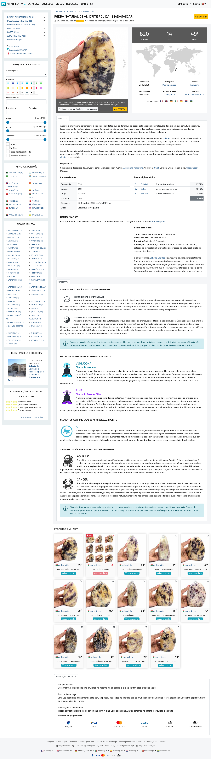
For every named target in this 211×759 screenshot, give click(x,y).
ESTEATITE (14, 266)
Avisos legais (61, 742)
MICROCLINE (38, 301)
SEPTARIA (13, 333)
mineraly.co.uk (64, 750)
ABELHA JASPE (15, 230)
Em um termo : (12, 97)
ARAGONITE (37, 241)
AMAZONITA (14, 234)
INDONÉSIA (14, 190)
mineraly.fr (47, 750)
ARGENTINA (38, 172)
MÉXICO (13, 201)
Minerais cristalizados (21, 24)
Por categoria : (12, 70)
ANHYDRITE (37, 237)
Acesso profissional (127, 742)
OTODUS (13, 308)
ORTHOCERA (37, 305)
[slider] (7, 122)
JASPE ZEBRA (15, 287)
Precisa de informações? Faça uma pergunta (78, 109)
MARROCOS (15, 194)
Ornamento (72, 11)
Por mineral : (11, 108)
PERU (35, 201)
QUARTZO (37, 312)
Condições (50, 742)
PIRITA (35, 308)
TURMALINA (14, 340)
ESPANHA (37, 183)
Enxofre (144, 193)
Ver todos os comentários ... (33, 417)
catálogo (60, 11)
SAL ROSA (36, 326)
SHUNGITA (36, 333)
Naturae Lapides (158, 221)
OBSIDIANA (14, 305)
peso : (9, 127)
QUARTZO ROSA (15, 322)
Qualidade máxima (17, 50)
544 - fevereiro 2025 (195, 94)
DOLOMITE (36, 259)
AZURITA (13, 244)
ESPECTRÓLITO (38, 262)
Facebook (77, 746)
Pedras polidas (88, 11)
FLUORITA (13, 269)
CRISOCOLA (37, 255)
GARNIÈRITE (37, 269)
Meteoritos (14, 39)
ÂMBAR (12, 344)
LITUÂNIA (37, 190)
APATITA (13, 241)
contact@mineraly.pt (125, 746)
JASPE (35, 276)
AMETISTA (37, 234)
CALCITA (13, 248)
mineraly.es (116, 750)
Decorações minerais (20, 21)
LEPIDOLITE (14, 290)
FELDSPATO (36, 266)
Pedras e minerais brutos (21, 17)
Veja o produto (68, 573)
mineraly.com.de (83, 750)
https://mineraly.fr (147, 746)
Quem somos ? (92, 742)
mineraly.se (163, 750)
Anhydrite (194, 85)
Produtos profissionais (20, 53)
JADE (11, 276)
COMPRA (201, 16)
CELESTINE (14, 251)
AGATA (35, 230)
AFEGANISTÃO (16, 172)
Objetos (13, 28)
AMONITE (13, 237)
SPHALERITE (14, 336)
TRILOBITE (36, 336)
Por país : (33, 108)
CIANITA (35, 251)
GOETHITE (13, 273)
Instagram (90, 746)
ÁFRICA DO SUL (16, 215)
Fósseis (13, 32)
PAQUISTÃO (15, 204)
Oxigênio (145, 184)
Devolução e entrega (108, 742)
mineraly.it (101, 750)
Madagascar (169, 94)
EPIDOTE (13, 262)
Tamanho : (10, 135)
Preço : (9, 118)
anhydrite (62, 564)
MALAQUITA (37, 294)
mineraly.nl (132, 750)
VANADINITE (37, 340)
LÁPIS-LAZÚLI (38, 290)
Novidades (13, 46)
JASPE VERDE (15, 280)
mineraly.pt (148, 750)
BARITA (35, 244)
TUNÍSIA (13, 208)
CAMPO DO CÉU (38, 248)
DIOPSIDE (13, 259)
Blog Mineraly (63, 746)
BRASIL (13, 176)
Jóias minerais (16, 35)
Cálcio (144, 189)
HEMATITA (36, 273)
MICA (11, 301)
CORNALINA (14, 255)
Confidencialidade (76, 742)
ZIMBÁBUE (37, 215)
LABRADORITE (38, 287)
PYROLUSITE (14, 312)
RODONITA (36, 322)
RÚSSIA (36, 204)
